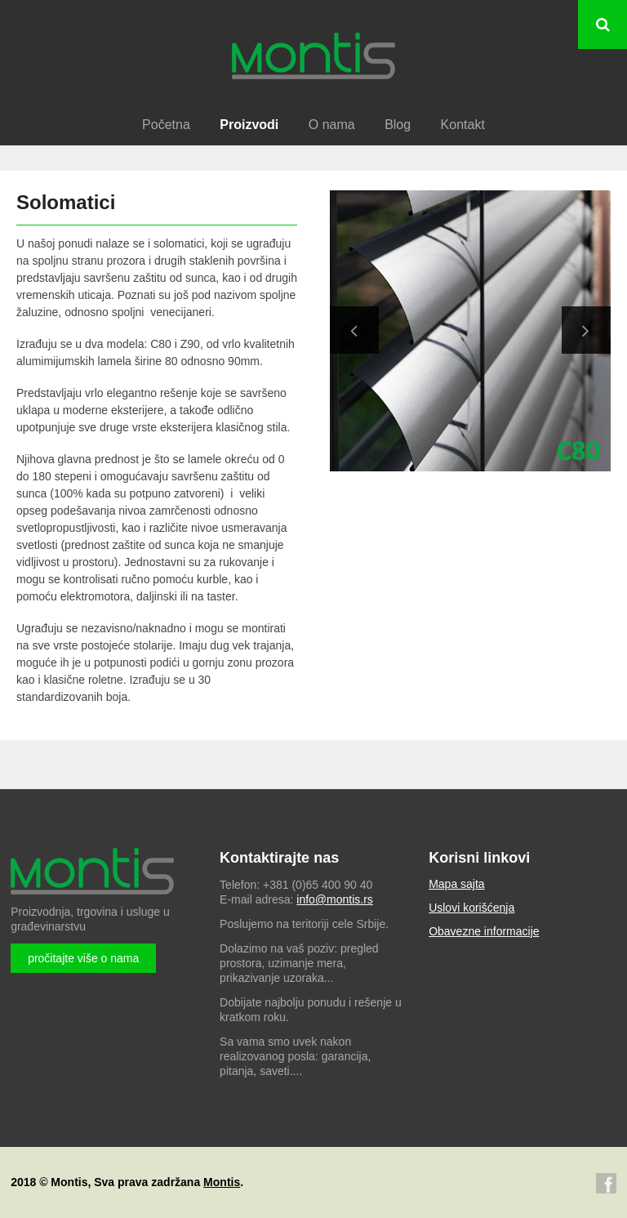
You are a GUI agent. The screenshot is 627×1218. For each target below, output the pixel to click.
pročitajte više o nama (83, 958)
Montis (221, 1182)
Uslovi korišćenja (471, 907)
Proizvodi (249, 125)
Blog (398, 125)
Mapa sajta (456, 883)
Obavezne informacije (484, 931)
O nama (332, 125)
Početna (166, 125)
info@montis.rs (334, 899)
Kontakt (463, 125)
